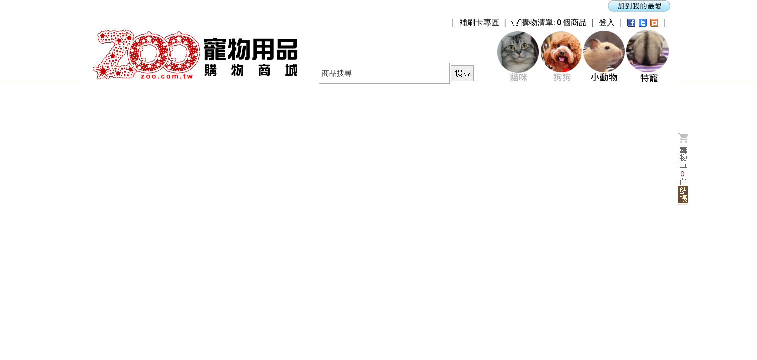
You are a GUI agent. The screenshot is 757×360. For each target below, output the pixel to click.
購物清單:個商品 (554, 23)
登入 (607, 22)
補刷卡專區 (479, 22)
